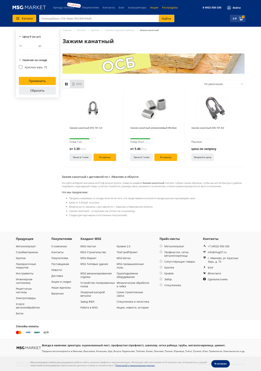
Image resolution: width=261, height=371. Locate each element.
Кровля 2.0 (123, 246)
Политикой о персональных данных (135, 365)
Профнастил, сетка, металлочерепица (174, 253)
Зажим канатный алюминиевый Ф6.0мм (153, 127)
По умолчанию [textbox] (213, 84)
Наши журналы (61, 287)
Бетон (19, 313)
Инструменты (24, 273)
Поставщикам (60, 264)
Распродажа (170, 7)
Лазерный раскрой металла (92, 293)
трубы (182, 345)
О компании (59, 246)
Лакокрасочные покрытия (26, 265)
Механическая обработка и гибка (133, 284)
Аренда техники (63, 7)
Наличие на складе (35, 60)
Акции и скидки (61, 281)
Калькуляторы (137, 7)
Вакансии (57, 293)
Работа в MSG (89, 307)
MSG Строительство (93, 252)
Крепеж (21, 258)
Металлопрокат (26, 246)
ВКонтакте (212, 273)
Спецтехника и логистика (133, 301)
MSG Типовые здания (94, 264)
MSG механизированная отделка (96, 275)
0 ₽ (235, 18)
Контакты (109, 7)
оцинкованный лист (96, 345)
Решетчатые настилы (24, 290)
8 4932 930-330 (212, 7)
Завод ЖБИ (87, 301)
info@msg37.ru (215, 252)
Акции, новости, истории (133, 307)
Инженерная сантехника (24, 281)
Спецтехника (170, 285)
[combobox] (106, 18)
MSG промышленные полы (130, 265)
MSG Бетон (124, 258)
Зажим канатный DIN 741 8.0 (207, 127)
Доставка (57, 276)
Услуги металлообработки (28, 305)
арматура (73, 345)
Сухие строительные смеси (130, 293)
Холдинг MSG (90, 239)
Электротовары (26, 298)
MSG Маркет (88, 258)
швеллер (151, 345)
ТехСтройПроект (127, 252)
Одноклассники (215, 279)
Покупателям (90, 7)
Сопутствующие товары (177, 261)
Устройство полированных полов (97, 284)
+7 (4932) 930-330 (216, 246)
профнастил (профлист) (127, 345)
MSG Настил (88, 246)
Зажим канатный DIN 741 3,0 (86, 127)
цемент (220, 345)
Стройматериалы (27, 252)
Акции (154, 7)
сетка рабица (168, 345)
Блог (121, 7)
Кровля (167, 273)
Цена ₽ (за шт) (32, 36)
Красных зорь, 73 (36, 67)
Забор (166, 279)
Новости (56, 270)
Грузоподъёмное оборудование (127, 275)
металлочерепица (200, 345)
